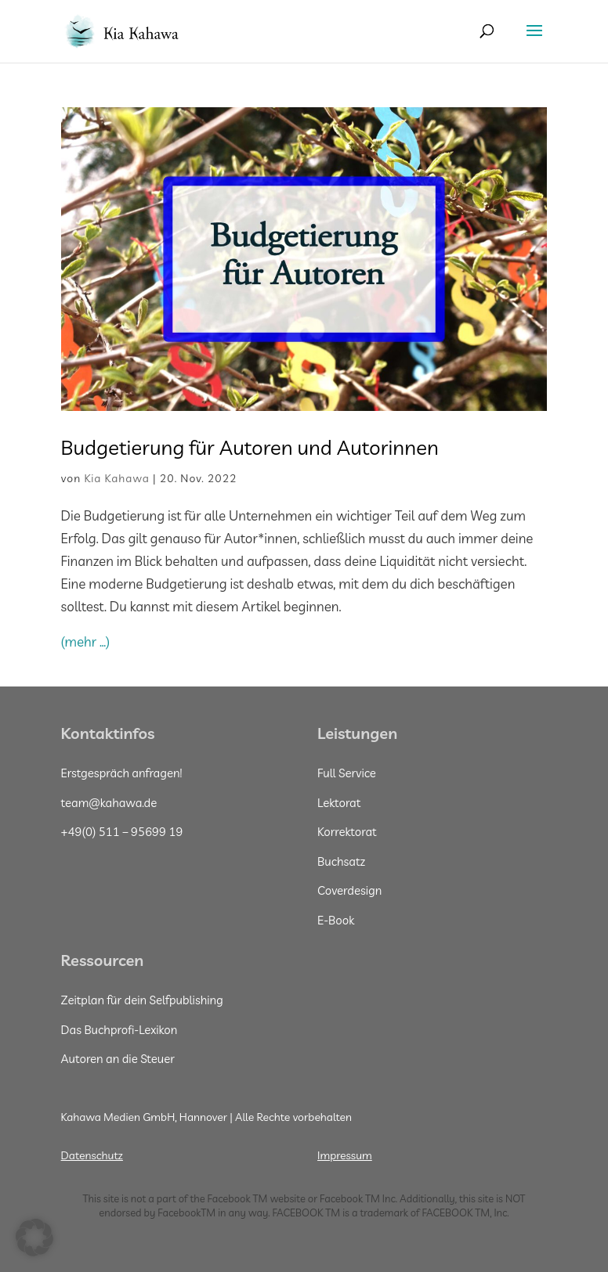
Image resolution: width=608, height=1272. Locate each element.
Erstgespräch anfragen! (122, 773)
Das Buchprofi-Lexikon (119, 1029)
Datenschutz (92, 1155)
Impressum (344, 1155)
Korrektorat (347, 831)
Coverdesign (349, 890)
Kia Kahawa (117, 478)
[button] (34, 1237)
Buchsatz (341, 861)
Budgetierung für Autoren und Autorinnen (252, 447)
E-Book (335, 920)
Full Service (346, 773)
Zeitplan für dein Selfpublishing (142, 1000)
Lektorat (338, 802)
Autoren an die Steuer (118, 1058)
